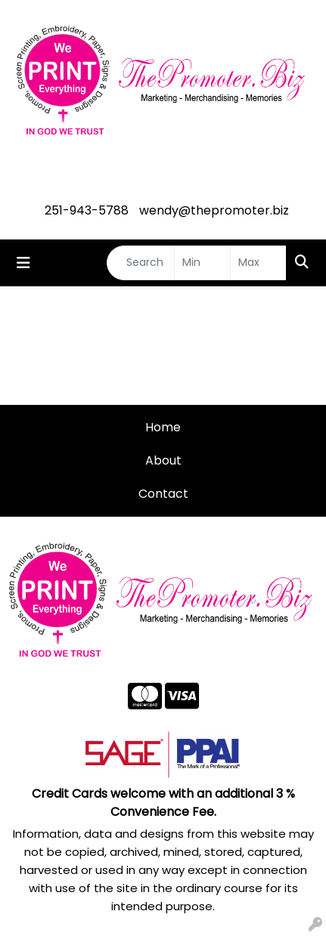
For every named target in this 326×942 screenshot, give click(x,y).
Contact (163, 493)
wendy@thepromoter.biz (214, 210)
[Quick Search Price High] (258, 263)
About (163, 460)
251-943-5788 (87, 210)
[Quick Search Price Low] (202, 263)
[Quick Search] (141, 263)
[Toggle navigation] (23, 262)
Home (163, 427)
